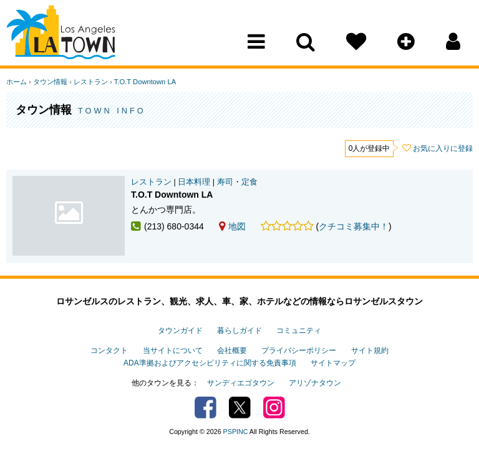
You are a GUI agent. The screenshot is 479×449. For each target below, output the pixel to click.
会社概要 (232, 350)
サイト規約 (370, 350)
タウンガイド (180, 330)
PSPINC (235, 431)
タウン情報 (50, 81)
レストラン (91, 81)
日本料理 (194, 182)
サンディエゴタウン (240, 383)
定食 (249, 182)
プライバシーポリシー (298, 350)
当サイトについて (173, 350)
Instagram (274, 407)
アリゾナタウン (315, 383)
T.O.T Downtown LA (145, 81)
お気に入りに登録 (443, 148)
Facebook (205, 407)
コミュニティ (298, 330)
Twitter (240, 407)
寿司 (225, 182)
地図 (232, 226)
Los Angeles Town (60, 34)
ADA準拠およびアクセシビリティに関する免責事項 (209, 363)
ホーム (16, 81)
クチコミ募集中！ (354, 226)
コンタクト (109, 350)
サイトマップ (333, 363)
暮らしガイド (239, 330)
